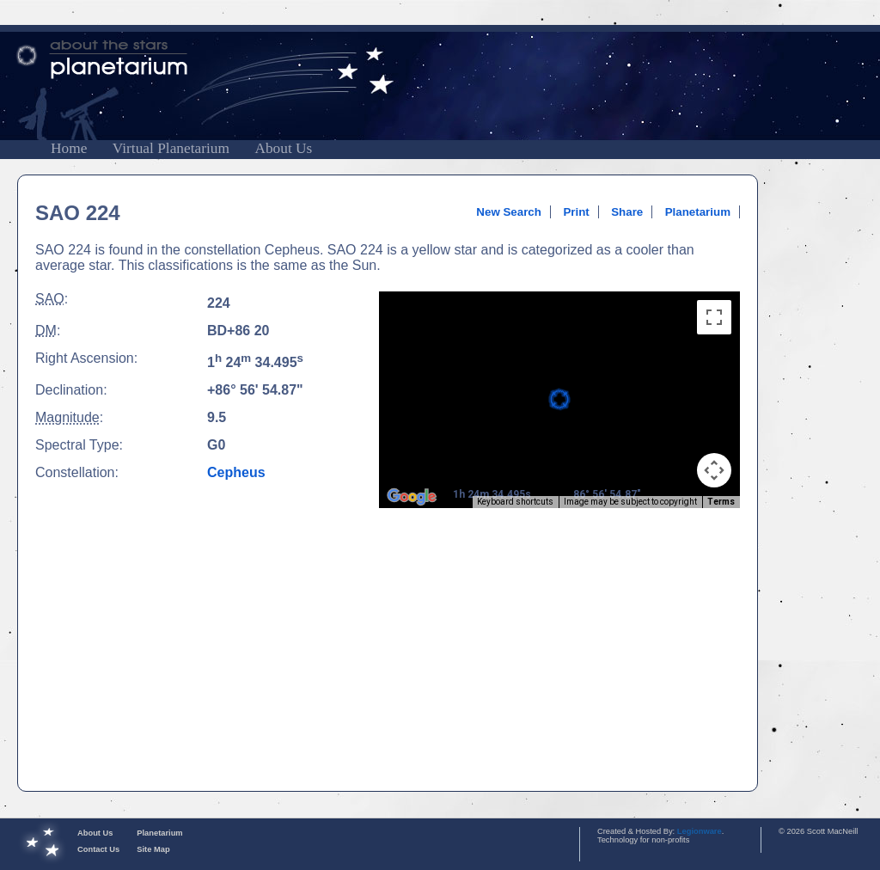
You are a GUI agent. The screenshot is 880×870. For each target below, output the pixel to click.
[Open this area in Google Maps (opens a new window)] (411, 497)
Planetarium (697, 211)
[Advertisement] (826, 432)
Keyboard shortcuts (515, 501)
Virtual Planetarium (171, 148)
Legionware (699, 831)
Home (69, 148)
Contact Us (98, 849)
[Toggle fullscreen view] (714, 317)
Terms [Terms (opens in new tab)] (721, 501)
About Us (283, 148)
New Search (508, 211)
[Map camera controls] (714, 470)
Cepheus (236, 472)
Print (576, 211)
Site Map (153, 849)
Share (627, 211)
